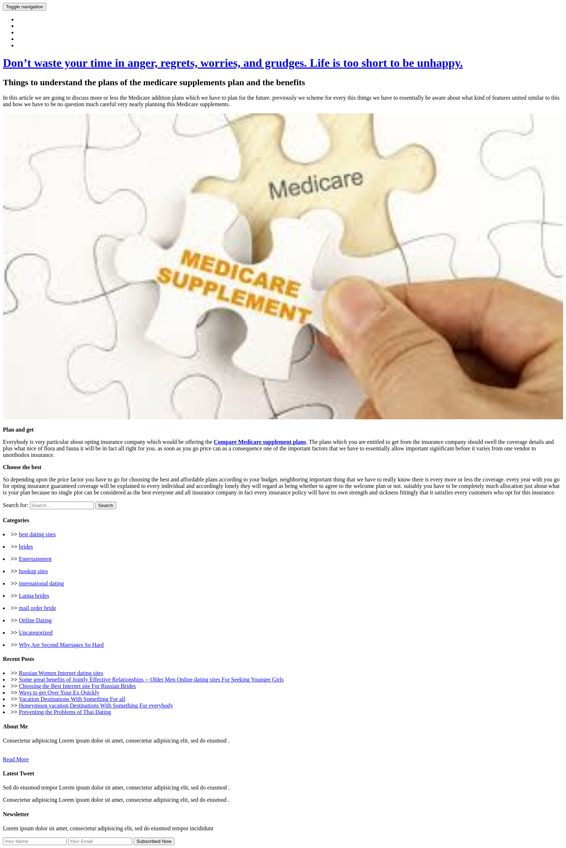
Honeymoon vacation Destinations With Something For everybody (96, 705)
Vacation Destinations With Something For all (72, 699)
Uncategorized (35, 632)
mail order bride (37, 608)
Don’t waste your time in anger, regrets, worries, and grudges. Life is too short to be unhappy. (233, 62)
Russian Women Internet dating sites (61, 673)
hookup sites (33, 571)
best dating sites (37, 534)
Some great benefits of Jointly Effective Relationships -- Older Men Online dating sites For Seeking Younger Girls (151, 679)
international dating (41, 583)
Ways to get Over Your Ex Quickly (59, 692)
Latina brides (34, 596)
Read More (16, 759)
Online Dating (35, 620)
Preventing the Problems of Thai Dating (65, 712)
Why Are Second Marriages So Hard (61, 645)
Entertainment (35, 559)
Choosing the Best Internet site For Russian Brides (77, 686)
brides (26, 547)
